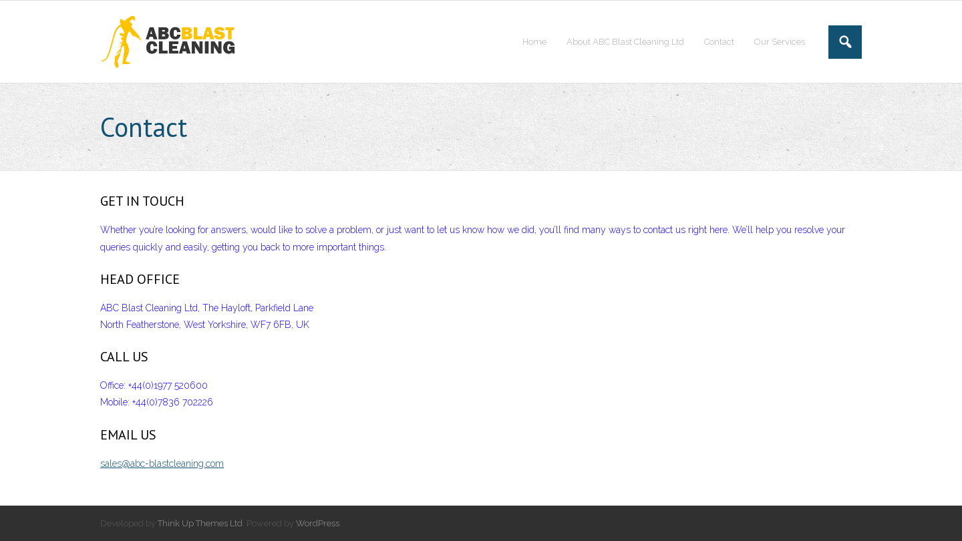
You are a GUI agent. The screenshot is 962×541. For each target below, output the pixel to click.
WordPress (317, 523)
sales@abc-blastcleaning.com (162, 463)
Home (534, 42)
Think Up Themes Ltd (200, 523)
